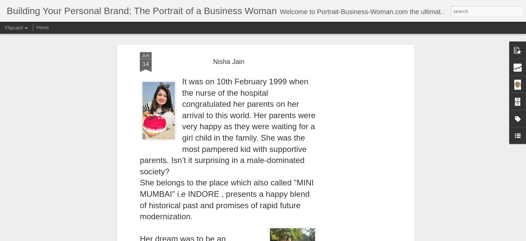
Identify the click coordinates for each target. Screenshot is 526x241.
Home (42, 27)
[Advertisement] (354, 114)
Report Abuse (304, 237)
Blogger (284, 237)
